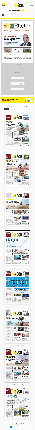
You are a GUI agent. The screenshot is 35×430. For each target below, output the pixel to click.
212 (24, 427)
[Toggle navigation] (3, 15)
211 (21, 427)
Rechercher (6, 109)
